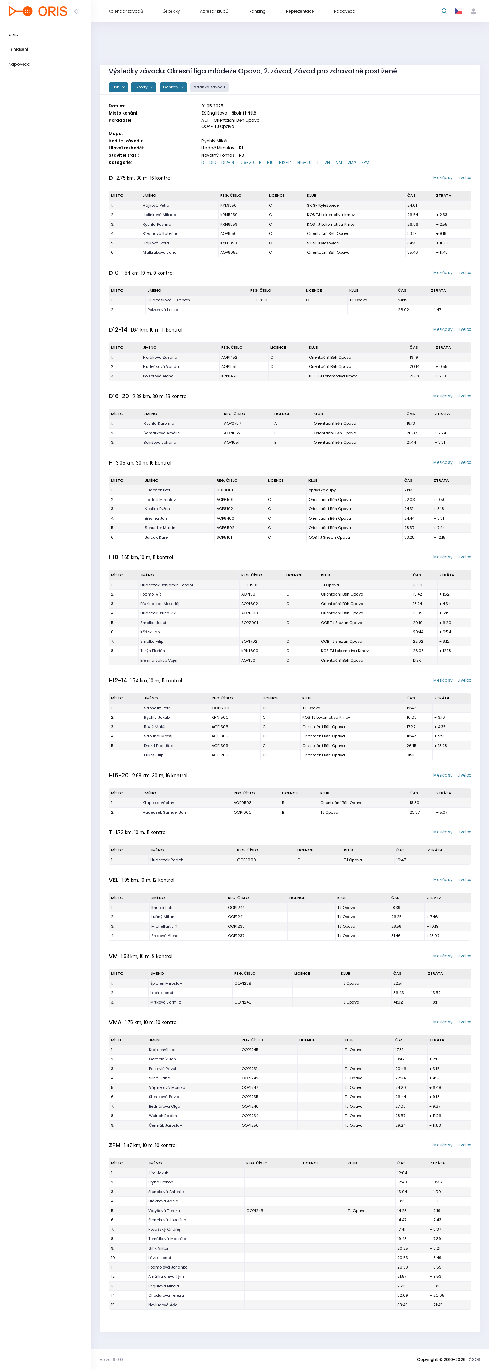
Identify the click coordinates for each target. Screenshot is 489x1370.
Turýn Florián (152, 650)
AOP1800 (249, 613)
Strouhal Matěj (158, 736)
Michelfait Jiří (164, 926)
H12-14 (285, 162)
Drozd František (159, 745)
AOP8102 (225, 509)
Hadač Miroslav (160, 499)
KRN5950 (229, 214)
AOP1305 (220, 736)
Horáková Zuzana (160, 357)
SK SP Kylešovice (323, 205)
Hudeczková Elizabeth (169, 300)
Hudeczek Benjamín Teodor (166, 585)
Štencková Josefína (167, 1220)
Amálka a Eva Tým (166, 1276)
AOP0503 (243, 802)
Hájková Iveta (156, 243)
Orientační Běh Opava (328, 233)
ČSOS (474, 1359)
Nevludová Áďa (163, 1305)
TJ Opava (358, 300)
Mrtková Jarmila (166, 1002)
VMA (351, 162)
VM (339, 162)
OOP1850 (258, 300)
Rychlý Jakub (157, 717)
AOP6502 (225, 527)
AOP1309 (220, 745)
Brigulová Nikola (163, 1286)
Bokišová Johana (160, 442)
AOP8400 (225, 518)
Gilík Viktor (158, 1248)
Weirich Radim (163, 1115)
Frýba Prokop (160, 1182)
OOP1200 (220, 708)
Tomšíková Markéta (167, 1238)
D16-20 (247, 162)
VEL (327, 162)
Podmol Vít (150, 594)
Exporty (142, 87)
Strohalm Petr (157, 708)
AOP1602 (249, 603)
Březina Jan (156, 518)
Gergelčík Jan (162, 1059)
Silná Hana (159, 1078)
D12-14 (227, 162)
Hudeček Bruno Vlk (158, 613)
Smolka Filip (151, 641)
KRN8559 (228, 224)
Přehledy (171, 87)
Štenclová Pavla (164, 1096)
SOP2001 (249, 622)
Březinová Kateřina (161, 233)
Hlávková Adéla (163, 1201)
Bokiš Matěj (155, 727)
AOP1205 (220, 755)
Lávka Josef (159, 1257)
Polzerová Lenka (163, 309)
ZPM (365, 162)
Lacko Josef (161, 992)
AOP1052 (232, 433)
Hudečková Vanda (161, 366)
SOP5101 (224, 537)
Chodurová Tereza (166, 1295)
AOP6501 (225, 499)
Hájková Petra (156, 205)
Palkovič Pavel (162, 1068)
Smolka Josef (153, 622)
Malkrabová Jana (160, 252)
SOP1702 (249, 641)
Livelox (464, 177)
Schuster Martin (160, 527)
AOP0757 (232, 423)
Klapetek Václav (158, 802)
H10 (270, 162)
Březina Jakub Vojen (159, 660)
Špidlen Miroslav (166, 983)
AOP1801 (249, 660)
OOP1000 (243, 812)
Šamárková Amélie (162, 433)
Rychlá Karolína (159, 423)
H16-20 (304, 162)
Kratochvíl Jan (163, 1050)
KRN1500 (220, 717)
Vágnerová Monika (167, 1087)
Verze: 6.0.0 (111, 1359)
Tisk (116, 87)
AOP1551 (228, 366)
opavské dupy (322, 490)
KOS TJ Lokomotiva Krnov (331, 214)
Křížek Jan (150, 632)
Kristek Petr (162, 907)
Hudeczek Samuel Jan (164, 812)
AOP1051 (232, 442)
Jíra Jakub (158, 1173)
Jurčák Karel (157, 537)
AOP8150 (228, 233)
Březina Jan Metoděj (159, 603)
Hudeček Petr (157, 490)
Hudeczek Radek (166, 860)
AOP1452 (229, 357)
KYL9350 (228, 205)
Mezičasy (443, 177)
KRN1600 (249, 650)
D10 (212, 162)
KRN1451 (228, 376)
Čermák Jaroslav (165, 1125)
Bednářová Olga (165, 1106)
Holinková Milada (159, 214)
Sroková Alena (165, 935)
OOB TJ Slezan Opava (329, 537)
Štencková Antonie (166, 1191)
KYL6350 (228, 243)
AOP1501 (249, 594)
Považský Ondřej (164, 1229)
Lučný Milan (162, 917)
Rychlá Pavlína (157, 224)
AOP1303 (220, 727)
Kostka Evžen (157, 509)
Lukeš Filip (153, 755)
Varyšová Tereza (164, 1210)
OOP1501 (249, 585)
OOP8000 (246, 860)
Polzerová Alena (158, 376)
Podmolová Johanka (168, 1267)
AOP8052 (229, 252)
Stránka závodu (209, 87)
